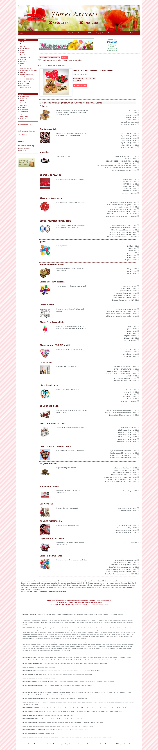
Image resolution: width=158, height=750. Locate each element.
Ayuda (119, 33)
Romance (23, 107)
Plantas (22, 52)
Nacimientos (23, 105)
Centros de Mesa (25, 57)
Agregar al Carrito (80, 85)
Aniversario (23, 98)
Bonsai (22, 66)
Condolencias (24, 109)
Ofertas (22, 63)
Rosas (22, 42)
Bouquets (23, 59)
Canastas (23, 50)
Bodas (22, 101)
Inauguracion (24, 116)
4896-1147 (58, 22)
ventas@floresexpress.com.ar (57, 591)
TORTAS (22, 77)
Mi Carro (90, 33)
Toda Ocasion (24, 111)
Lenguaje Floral (100, 33)
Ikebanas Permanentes (26, 74)
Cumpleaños (23, 103)
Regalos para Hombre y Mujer (28, 70)
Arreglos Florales (25, 48)
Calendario (111, 33)
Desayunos (23, 61)
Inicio (20, 33)
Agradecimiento (24, 96)
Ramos (22, 44)
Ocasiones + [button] (81, 33)
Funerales (23, 55)
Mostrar (64, 57)
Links (125, 33)
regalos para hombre (26, 114)
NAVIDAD (23, 72)
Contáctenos (133, 33)
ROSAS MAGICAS (25, 68)
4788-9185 (89, 22)
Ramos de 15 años (25, 88)
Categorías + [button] (71, 33)
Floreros (22, 46)
